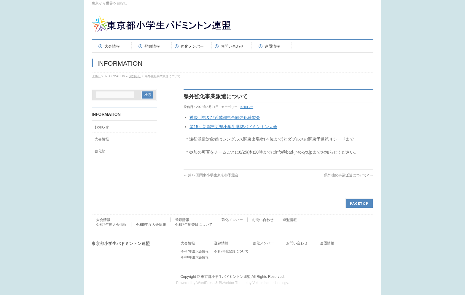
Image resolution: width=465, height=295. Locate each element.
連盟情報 (290, 220)
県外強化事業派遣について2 (348, 175)
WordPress (205, 283)
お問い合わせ (262, 220)
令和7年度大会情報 (111, 225)
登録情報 (182, 220)
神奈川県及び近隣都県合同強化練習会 (224, 117)
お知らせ (135, 76)
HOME (96, 76)
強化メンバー (232, 220)
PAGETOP (359, 203)
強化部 (100, 151)
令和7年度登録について (194, 225)
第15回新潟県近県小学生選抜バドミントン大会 (233, 126)
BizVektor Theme (233, 283)
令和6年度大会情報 (151, 225)
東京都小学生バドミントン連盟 (226, 277)
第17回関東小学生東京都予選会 (211, 175)
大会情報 (102, 139)
